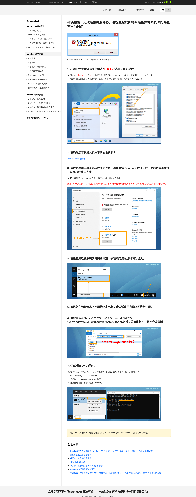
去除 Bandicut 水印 (36, 75)
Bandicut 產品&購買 (35, 26)
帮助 (152, 10)
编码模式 (31, 58)
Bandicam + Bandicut (158, 2)
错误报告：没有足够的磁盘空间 (41, 107)
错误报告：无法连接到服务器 (40, 103)
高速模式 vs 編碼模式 (37, 67)
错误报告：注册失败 (36, 99)
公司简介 (94, 2)
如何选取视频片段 (35, 71)
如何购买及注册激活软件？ (81, 455)
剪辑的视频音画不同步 (37, 79)
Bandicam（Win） (34, 2)
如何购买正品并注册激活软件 (40, 39)
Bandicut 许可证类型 (36, 35)
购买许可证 (123, 10)
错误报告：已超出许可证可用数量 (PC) (44, 111)
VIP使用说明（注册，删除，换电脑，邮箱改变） (133, 451)
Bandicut (73, 2)
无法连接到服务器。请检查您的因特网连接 (142, 473)
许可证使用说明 (34, 30)
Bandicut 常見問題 (34, 54)
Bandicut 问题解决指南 (37, 84)
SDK (85, 2)
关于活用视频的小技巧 (37, 118)
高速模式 (31, 62)
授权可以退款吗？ (78, 462)
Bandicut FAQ (32, 21)
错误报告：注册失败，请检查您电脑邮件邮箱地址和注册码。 (96, 473)
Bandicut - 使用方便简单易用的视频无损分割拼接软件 (41, 10)
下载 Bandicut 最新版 (76, 159)
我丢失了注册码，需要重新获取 (41, 43)
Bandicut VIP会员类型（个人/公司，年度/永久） (90, 451)
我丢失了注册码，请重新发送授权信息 (86, 465)
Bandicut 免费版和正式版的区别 (41, 47)
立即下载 (107, 10)
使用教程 (139, 10)
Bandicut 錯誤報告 (34, 94)
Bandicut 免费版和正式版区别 (83, 469)
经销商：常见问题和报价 (80, 458)
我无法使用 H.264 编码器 (38, 88)
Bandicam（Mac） (56, 2)
